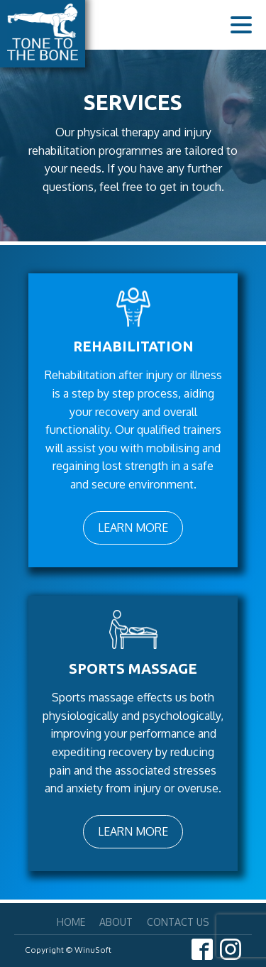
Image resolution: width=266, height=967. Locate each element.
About (116, 922)
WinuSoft (92, 949)
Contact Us (178, 922)
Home (71, 922)
